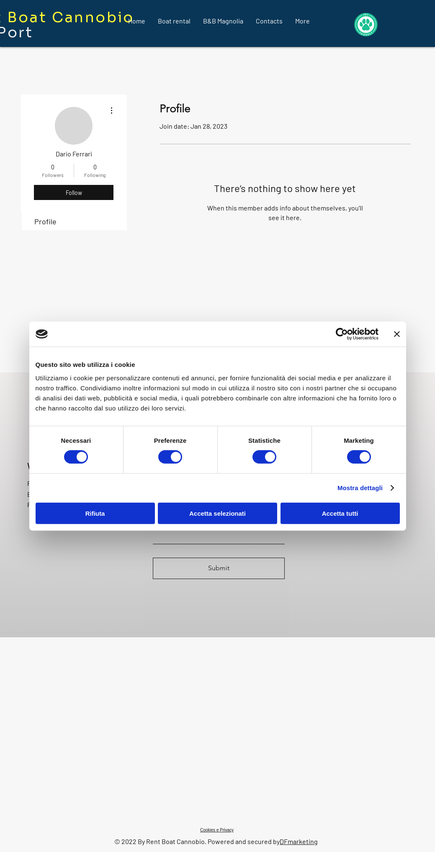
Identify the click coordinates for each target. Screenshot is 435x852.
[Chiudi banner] (397, 334)
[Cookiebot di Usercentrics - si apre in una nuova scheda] (341, 334)
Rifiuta (95, 513)
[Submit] (219, 568)
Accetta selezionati (217, 513)
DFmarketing (299, 841)
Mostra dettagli (360, 487)
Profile (45, 221)
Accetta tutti (340, 513)
